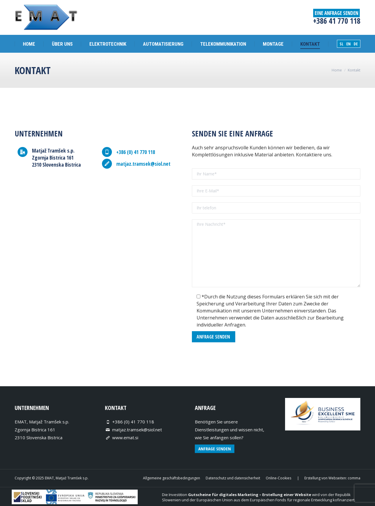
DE (356, 44)
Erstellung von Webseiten (325, 478)
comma (354, 478)
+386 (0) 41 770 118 (133, 422)
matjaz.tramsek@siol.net (137, 430)
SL (341, 44)
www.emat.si (125, 437)
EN (348, 44)
